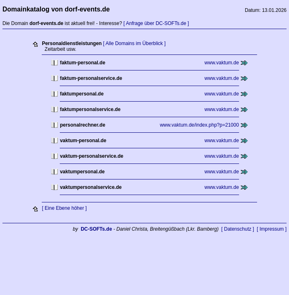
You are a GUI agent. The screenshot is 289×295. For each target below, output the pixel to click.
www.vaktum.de (222, 63)
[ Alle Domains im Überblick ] (134, 43)
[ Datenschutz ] (237, 229)
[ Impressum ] (272, 229)
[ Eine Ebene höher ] (64, 208)
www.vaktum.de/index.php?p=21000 (199, 125)
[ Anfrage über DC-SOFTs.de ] (156, 23)
